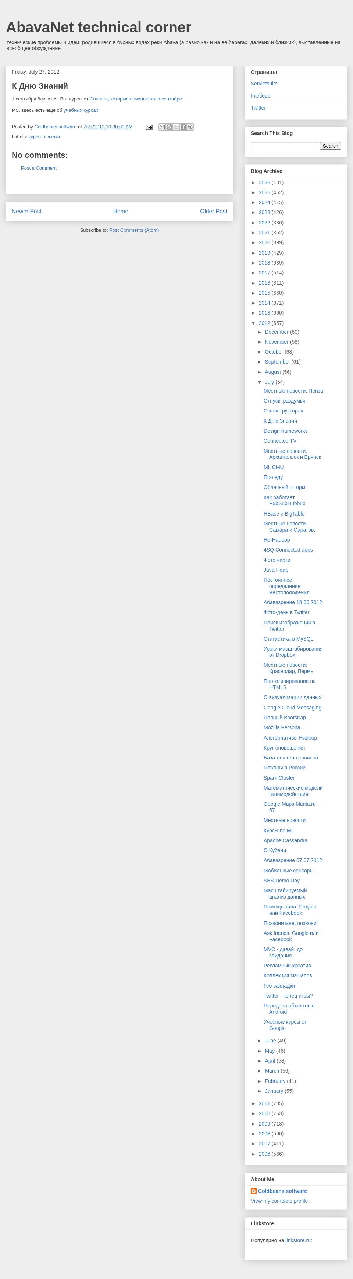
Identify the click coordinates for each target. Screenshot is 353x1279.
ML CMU (274, 467)
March (273, 1071)
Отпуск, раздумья (285, 401)
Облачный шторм (284, 487)
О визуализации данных (292, 697)
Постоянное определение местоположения (287, 586)
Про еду (273, 477)
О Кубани (275, 850)
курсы (35, 136)
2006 (265, 1154)
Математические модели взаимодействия (293, 791)
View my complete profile (279, 1201)
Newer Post (27, 211)
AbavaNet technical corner (99, 27)
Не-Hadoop (277, 540)
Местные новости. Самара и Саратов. (289, 527)
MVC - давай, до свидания (283, 952)
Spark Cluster (279, 778)
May (270, 1051)
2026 (265, 182)
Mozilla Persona (282, 727)
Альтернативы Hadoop (290, 738)
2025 (265, 192)
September (278, 362)
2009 (265, 1124)
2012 (265, 323)
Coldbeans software (282, 1191)
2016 (265, 283)
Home (121, 211)
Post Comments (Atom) (134, 230)
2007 (265, 1144)
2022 (265, 223)
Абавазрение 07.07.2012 (293, 860)
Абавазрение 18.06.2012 (293, 602)
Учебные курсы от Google (285, 1025)
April (271, 1061)
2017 (265, 273)
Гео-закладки (279, 986)
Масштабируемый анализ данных (285, 893)
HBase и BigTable (284, 514)
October (275, 352)
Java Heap (276, 570)
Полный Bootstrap (285, 717)
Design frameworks (286, 431)
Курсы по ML (279, 830)
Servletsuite (264, 83)
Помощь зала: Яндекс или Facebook (290, 910)
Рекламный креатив (287, 965)
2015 (265, 293)
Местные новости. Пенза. (294, 391)
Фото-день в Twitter (286, 612)
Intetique (261, 96)
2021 (265, 232)
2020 (265, 242)
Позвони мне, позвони (290, 923)
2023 (265, 212)
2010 (265, 1113)
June (271, 1041)
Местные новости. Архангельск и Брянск (292, 454)
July (270, 382)
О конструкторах (283, 411)
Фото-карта (277, 560)
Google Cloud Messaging (292, 708)
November (277, 342)
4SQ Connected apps (288, 550)
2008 (265, 1134)
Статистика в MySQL (288, 639)
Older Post (213, 211)
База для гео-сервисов (291, 758)
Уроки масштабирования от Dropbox (293, 652)
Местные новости (285, 820)
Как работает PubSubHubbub (285, 501)
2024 (265, 202)
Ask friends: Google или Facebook (291, 936)
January (275, 1091)
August (273, 372)
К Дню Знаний (280, 421)
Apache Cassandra (285, 840)
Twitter (258, 108)
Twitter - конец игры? (288, 996)
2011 (265, 1103)
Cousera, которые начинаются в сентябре (136, 99)
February (276, 1081)
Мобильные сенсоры (289, 871)
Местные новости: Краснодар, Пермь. (289, 668)
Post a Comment (39, 168)
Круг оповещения (284, 748)
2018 (265, 263)
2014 (265, 303)
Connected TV (280, 441)
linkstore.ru (297, 1240)
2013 (265, 313)
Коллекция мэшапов (288, 975)
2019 (265, 253)
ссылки (52, 136)
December (277, 332)
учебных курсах (81, 110)
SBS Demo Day (282, 880)
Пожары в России (285, 767)
